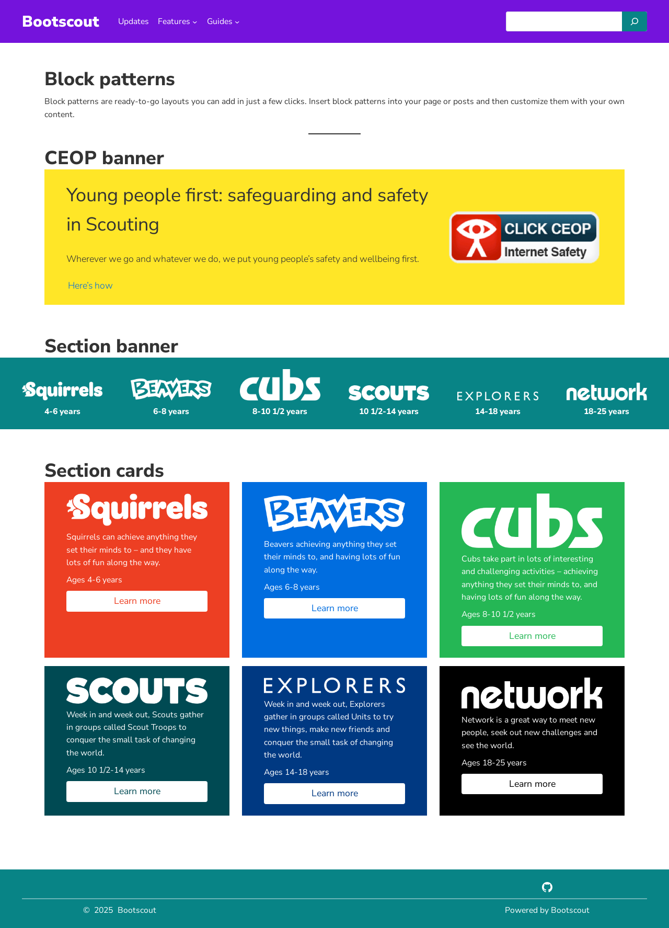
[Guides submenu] (237, 21)
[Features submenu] (194, 21)
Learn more (137, 600)
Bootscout (60, 21)
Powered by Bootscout (547, 910)
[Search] (634, 21)
